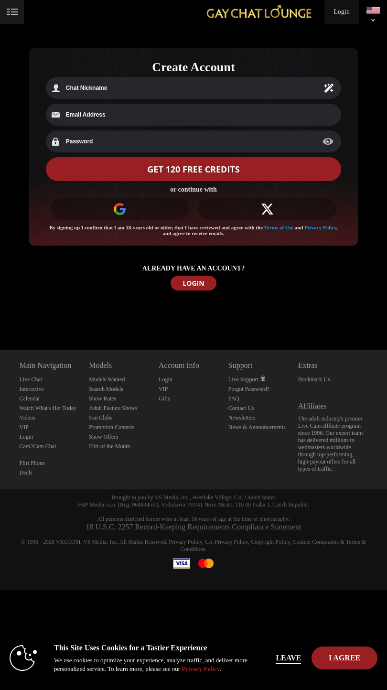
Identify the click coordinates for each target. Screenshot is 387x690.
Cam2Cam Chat (38, 446)
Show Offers (103, 436)
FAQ (233, 398)
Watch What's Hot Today (48, 408)
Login (342, 11)
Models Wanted (107, 379)
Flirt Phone (32, 463)
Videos (27, 417)
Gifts (164, 398)
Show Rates (102, 398)
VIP (24, 427)
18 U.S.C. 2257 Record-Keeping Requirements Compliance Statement (193, 527)
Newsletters (242, 417)
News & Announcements (257, 427)
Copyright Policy (270, 542)
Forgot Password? (248, 389)
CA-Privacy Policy (226, 542)
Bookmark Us (314, 379)
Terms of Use (278, 227)
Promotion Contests (111, 427)
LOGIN (193, 283)
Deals (26, 472)
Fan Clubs (100, 417)
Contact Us (241, 408)
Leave (289, 658)
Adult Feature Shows (113, 408)
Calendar (30, 398)
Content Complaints (316, 542)
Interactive (32, 389)
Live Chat (31, 379)
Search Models (106, 389)
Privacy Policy (320, 227)
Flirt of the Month (109, 446)
